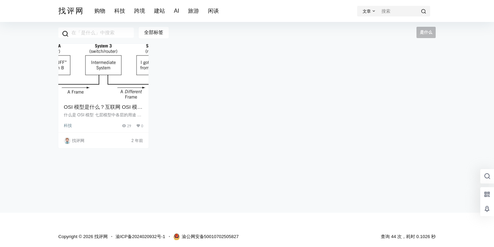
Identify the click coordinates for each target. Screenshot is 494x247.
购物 (99, 11)
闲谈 (213, 11)
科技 (119, 11)
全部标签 (153, 32)
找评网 (100, 236)
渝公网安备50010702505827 (206, 236)
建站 (159, 11)
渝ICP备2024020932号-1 (140, 236)
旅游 (193, 11)
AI (176, 11)
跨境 (139, 11)
